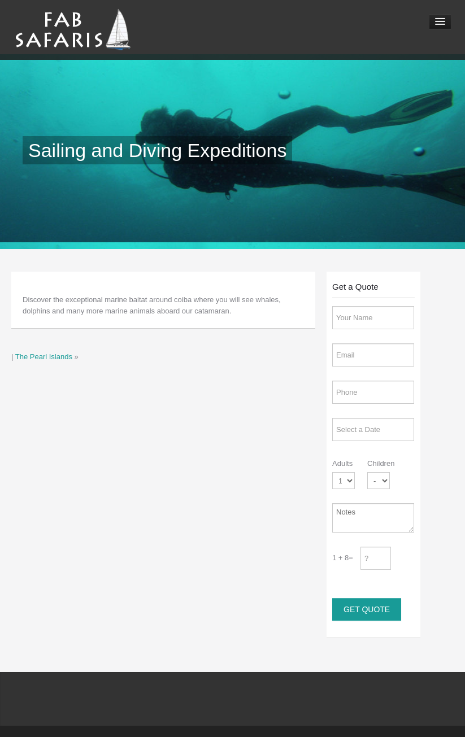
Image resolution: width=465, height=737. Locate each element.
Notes (373, 518)
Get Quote (367, 609)
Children (380, 463)
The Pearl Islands (43, 356)
